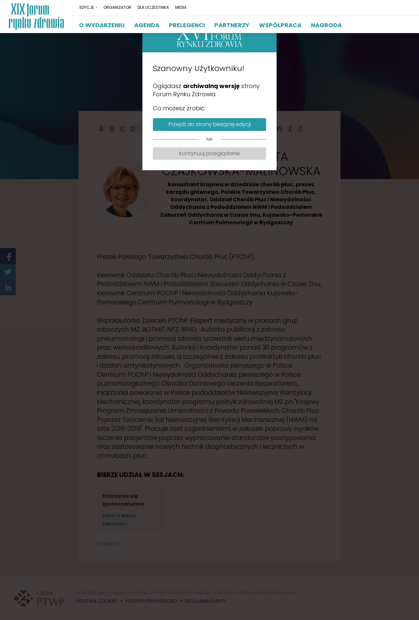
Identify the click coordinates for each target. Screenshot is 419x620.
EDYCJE (87, 7)
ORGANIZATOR (117, 7)
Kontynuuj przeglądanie (209, 153)
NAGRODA (326, 25)
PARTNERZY (231, 25)
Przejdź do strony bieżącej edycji (210, 124)
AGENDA (146, 25)
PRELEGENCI (187, 25)
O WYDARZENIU (102, 25)
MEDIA (181, 7)
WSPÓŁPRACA (280, 25)
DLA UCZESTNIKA (153, 7)
